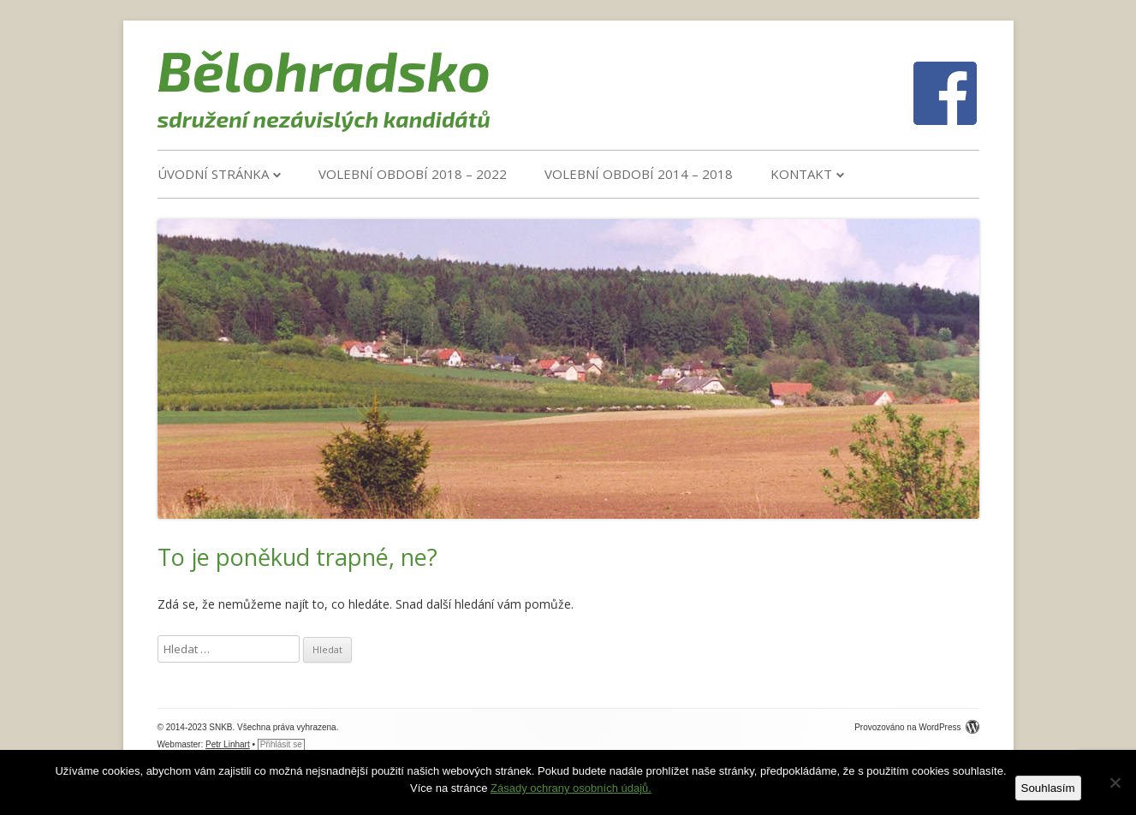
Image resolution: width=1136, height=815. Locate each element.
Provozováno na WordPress (916, 727)
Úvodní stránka (213, 173)
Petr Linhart (227, 744)
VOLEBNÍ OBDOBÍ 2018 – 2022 (412, 173)
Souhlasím (1048, 788)
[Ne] (1114, 782)
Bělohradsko (324, 69)
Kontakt (801, 173)
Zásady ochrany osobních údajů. (571, 788)
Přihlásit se (281, 744)
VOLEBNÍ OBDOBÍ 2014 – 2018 (638, 173)
